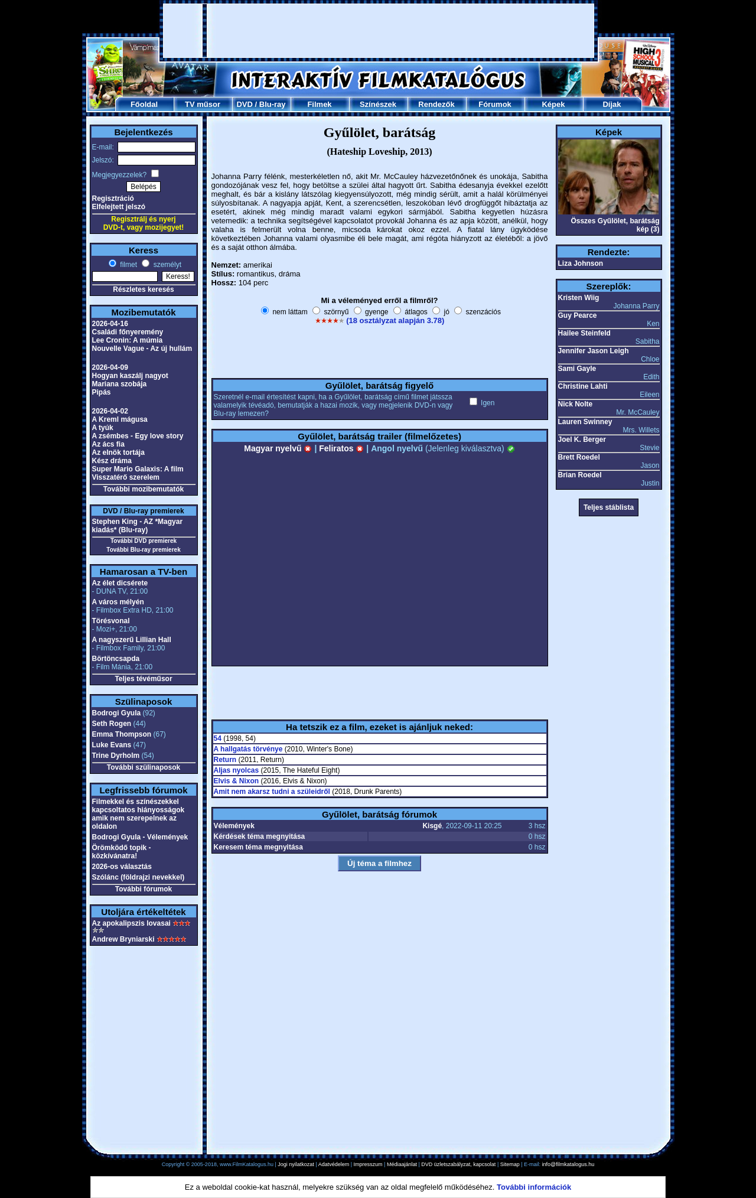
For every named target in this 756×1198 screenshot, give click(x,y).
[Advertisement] (379, 30)
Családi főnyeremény (128, 332)
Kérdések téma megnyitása (259, 836)
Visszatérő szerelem (126, 477)
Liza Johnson (581, 263)
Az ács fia (108, 444)
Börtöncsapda (116, 659)
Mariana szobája (119, 384)
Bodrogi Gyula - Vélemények (140, 837)
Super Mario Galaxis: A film (138, 469)
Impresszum (368, 1164)
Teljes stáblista (609, 507)
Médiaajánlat (402, 1164)
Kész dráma (112, 461)
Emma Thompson (122, 734)
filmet (127, 265)
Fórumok (494, 104)
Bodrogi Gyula (116, 713)
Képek (553, 104)
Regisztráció (113, 198)
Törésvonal (111, 621)
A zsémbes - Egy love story (138, 436)
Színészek (378, 104)
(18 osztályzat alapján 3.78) (395, 320)
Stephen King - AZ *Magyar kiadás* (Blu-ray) (137, 525)
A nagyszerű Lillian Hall (131, 640)
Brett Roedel (579, 457)
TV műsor (202, 104)
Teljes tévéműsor (143, 679)
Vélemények (234, 826)
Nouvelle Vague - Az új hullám (142, 348)
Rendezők (436, 104)
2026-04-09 (110, 367)
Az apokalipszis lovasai (131, 923)
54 (217, 738)
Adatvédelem (334, 1164)
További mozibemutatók (143, 489)
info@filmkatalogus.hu (568, 1164)
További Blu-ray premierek (143, 549)
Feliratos (341, 448)
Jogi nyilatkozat (296, 1164)
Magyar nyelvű (278, 448)
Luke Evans (112, 745)
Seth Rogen (112, 724)
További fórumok (143, 889)
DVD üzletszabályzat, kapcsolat (458, 1164)
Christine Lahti (583, 386)
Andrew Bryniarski (123, 939)
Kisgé (432, 826)
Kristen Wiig (578, 298)
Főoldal (144, 104)
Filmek (319, 104)
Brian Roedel (580, 475)
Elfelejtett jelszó (119, 207)
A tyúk (102, 428)
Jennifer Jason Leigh (593, 351)
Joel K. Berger (582, 439)
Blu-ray (272, 104)
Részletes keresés (143, 289)
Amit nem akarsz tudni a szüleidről (272, 791)
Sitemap (510, 1164)
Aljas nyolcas (236, 770)
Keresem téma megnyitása (258, 847)
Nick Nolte (575, 404)
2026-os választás (122, 866)
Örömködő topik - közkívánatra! (121, 852)
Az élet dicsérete (120, 583)
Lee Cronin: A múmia (127, 340)
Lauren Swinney (585, 422)
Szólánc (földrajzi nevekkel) (138, 877)
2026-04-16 (110, 324)
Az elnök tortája (118, 452)
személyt (166, 265)
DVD (244, 104)
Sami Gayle (577, 368)
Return (225, 760)
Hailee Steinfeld (584, 333)
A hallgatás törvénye (248, 749)
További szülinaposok (143, 767)
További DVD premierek (143, 541)
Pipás (101, 392)
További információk (534, 1187)
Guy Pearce (577, 315)
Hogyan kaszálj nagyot (130, 376)
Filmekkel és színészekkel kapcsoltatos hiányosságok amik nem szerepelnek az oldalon (138, 814)
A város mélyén (118, 602)
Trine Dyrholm (116, 755)
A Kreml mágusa (120, 419)
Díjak (611, 104)
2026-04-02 (110, 411)
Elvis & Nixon (236, 781)
